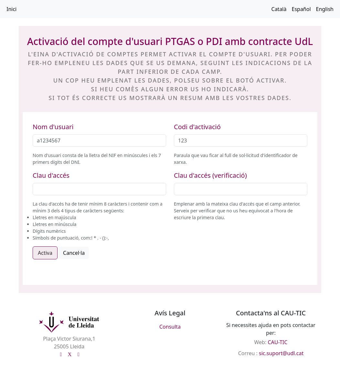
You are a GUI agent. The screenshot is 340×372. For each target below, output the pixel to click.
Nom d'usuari (53, 126)
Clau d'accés (51, 175)
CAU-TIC (277, 342)
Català (279, 9)
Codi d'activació (197, 126)
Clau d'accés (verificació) (210, 175)
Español (301, 9)
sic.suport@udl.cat (281, 353)
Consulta (170, 326)
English (325, 9)
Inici (11, 9)
